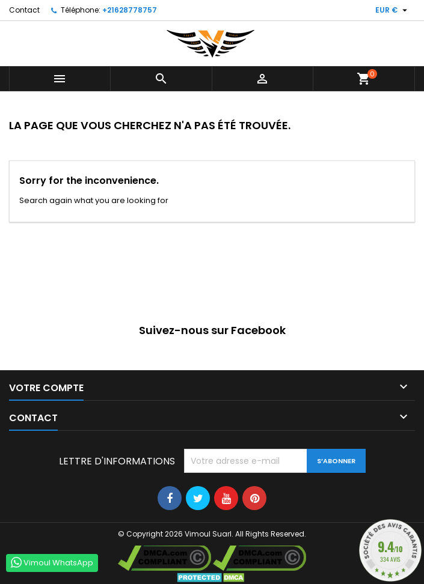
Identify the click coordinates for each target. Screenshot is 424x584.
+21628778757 (129, 10)
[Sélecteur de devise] (392, 10)
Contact (24, 10)
